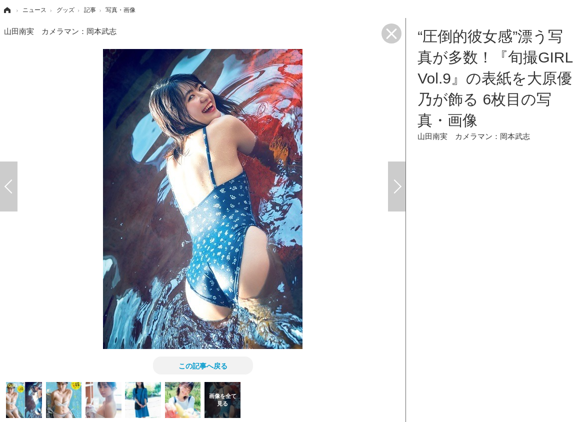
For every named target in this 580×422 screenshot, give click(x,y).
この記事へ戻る (203, 365)
